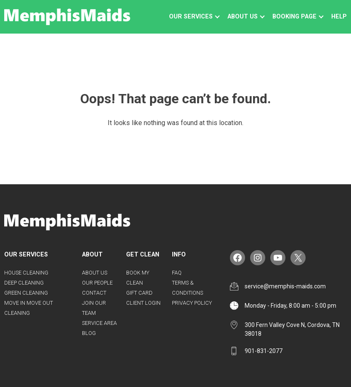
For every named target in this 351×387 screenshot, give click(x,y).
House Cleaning (26, 272)
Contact (94, 293)
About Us (94, 272)
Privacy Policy (192, 303)
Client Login (143, 303)
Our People (97, 283)
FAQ (177, 272)
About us (242, 16)
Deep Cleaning (24, 283)
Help (339, 16)
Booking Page (294, 16)
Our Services (191, 16)
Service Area (99, 323)
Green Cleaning (26, 293)
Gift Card (139, 293)
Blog (89, 333)
